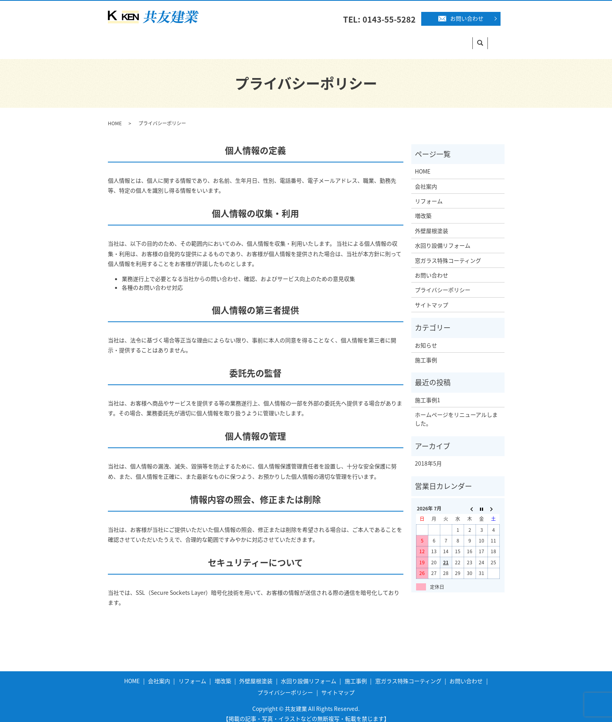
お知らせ (426, 338)
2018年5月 (428, 456)
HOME (123, 39)
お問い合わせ (460, 18)
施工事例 (389, 39)
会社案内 (157, 39)
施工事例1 (427, 392)
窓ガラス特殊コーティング (448, 39)
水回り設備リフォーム (335, 39)
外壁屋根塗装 (275, 39)
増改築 (234, 39)
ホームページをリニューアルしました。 (456, 411)
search (500, 39)
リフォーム (197, 39)
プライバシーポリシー (442, 282)
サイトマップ (431, 297)
